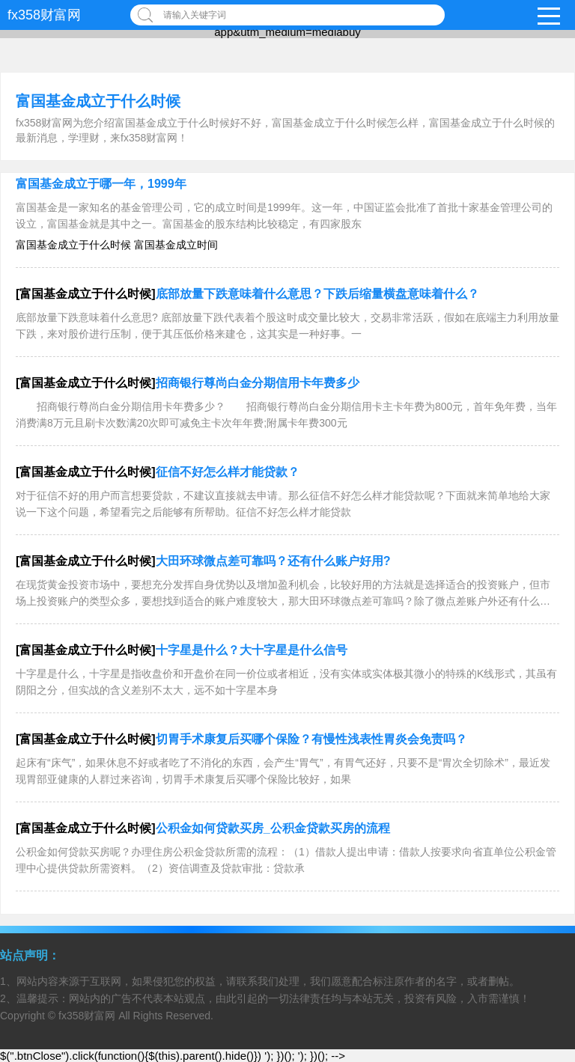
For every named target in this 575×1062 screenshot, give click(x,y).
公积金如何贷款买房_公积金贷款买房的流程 (273, 828)
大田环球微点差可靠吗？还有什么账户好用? (273, 561)
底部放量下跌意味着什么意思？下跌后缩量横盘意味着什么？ (317, 293)
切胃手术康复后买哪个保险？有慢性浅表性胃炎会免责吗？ (311, 739)
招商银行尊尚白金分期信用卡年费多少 (257, 382)
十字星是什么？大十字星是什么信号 (251, 650)
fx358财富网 (44, 14)
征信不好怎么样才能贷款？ (227, 472)
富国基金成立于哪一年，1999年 (101, 183)
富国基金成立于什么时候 (98, 101)
